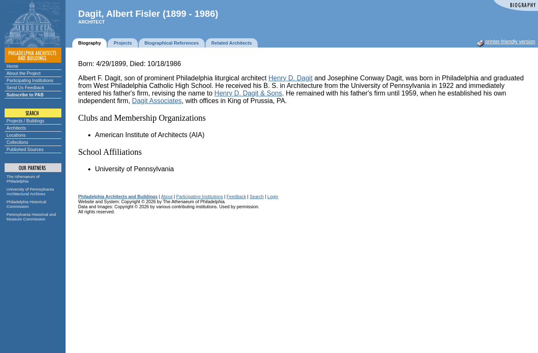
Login (272, 196)
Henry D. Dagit (291, 78)
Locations (16, 135)
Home (12, 66)
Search (257, 196)
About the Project (24, 73)
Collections (18, 142)
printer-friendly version (510, 42)
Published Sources (25, 149)
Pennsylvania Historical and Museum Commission (31, 216)
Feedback (236, 196)
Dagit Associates (157, 100)
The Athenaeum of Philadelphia (23, 178)
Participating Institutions (30, 80)
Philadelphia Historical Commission (26, 204)
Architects (16, 127)
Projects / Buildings (26, 120)
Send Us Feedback (26, 87)
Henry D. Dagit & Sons (248, 93)
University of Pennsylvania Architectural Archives (30, 191)
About (167, 196)
